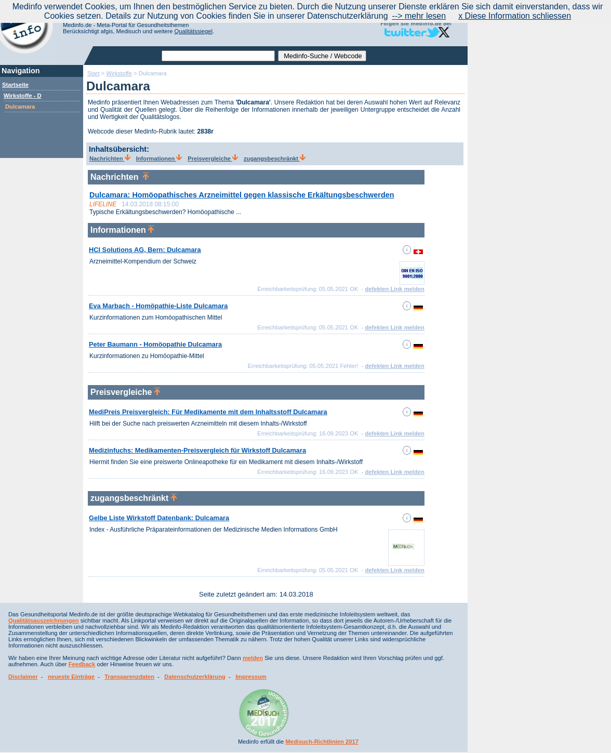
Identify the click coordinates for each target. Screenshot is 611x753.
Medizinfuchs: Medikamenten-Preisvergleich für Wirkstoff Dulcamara (197, 450)
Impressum (251, 676)
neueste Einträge (71, 676)
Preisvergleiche (213, 158)
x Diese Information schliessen (514, 15)
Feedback (82, 664)
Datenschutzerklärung (194, 676)
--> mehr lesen (419, 15)
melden (253, 658)
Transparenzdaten (129, 676)
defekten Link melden (394, 289)
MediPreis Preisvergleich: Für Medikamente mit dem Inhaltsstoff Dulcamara (208, 412)
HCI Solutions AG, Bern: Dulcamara (145, 250)
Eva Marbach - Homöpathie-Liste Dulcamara (158, 306)
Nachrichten (109, 158)
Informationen (159, 158)
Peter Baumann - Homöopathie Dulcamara (155, 344)
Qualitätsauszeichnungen (43, 620)
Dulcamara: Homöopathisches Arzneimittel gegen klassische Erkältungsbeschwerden (241, 195)
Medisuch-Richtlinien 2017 (321, 741)
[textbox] (218, 55)
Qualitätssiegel (193, 31)
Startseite (15, 85)
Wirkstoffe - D (23, 96)
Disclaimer (23, 676)
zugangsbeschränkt (275, 158)
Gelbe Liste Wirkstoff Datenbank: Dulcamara (159, 518)
